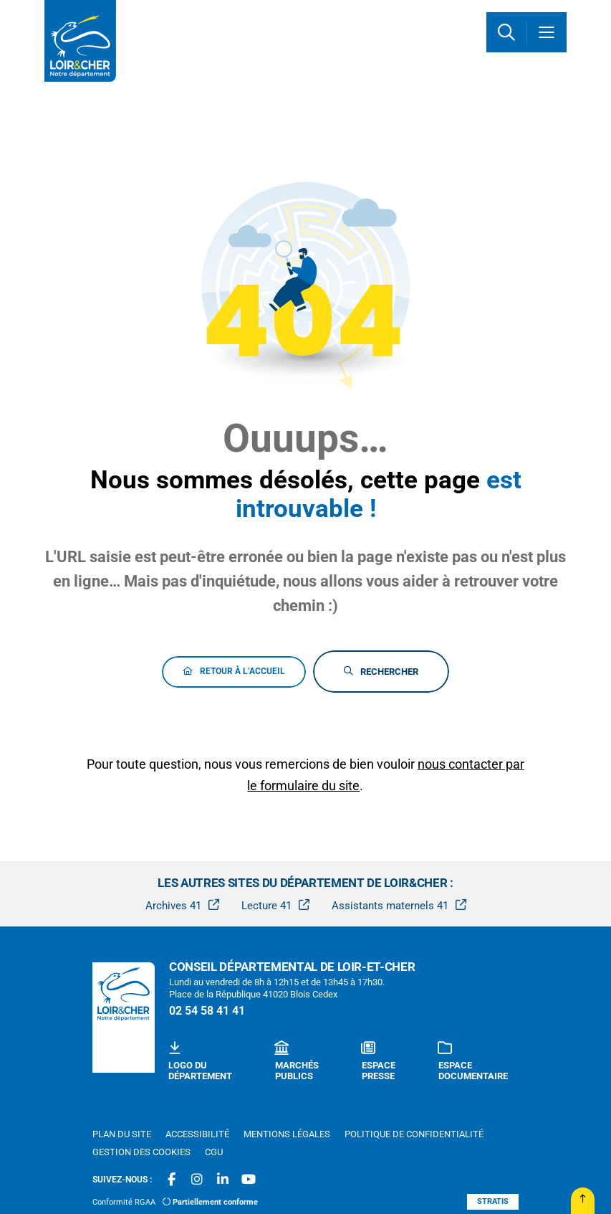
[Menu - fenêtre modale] (546, 32)
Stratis (493, 1201)
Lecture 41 (266, 905)
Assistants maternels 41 (390, 905)
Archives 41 (173, 905)
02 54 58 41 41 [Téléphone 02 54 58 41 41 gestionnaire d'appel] (207, 1011)
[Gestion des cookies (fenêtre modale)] (141, 1152)
